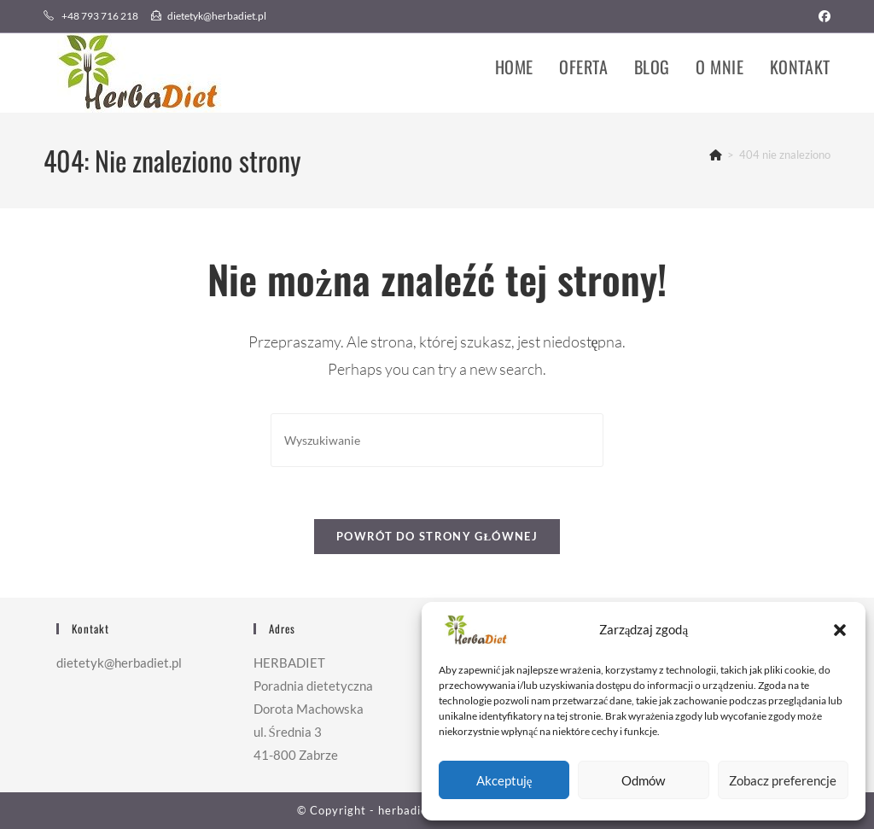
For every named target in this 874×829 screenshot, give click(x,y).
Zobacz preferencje (782, 780)
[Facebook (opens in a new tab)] (821, 16)
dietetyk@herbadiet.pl (208, 15)
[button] (839, 630)
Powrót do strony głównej (437, 536)
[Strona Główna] (715, 154)
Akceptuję (504, 780)
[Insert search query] (437, 440)
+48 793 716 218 (92, 15)
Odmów (643, 780)
